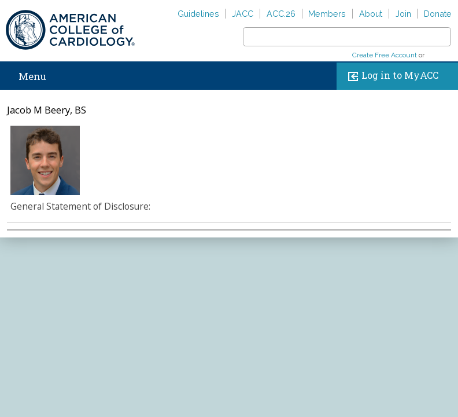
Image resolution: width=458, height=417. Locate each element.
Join (403, 14)
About (370, 14)
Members (327, 14)
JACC (242, 14)
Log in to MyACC (390, 76)
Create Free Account (384, 55)
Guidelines (198, 14)
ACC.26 (281, 14)
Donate (438, 14)
